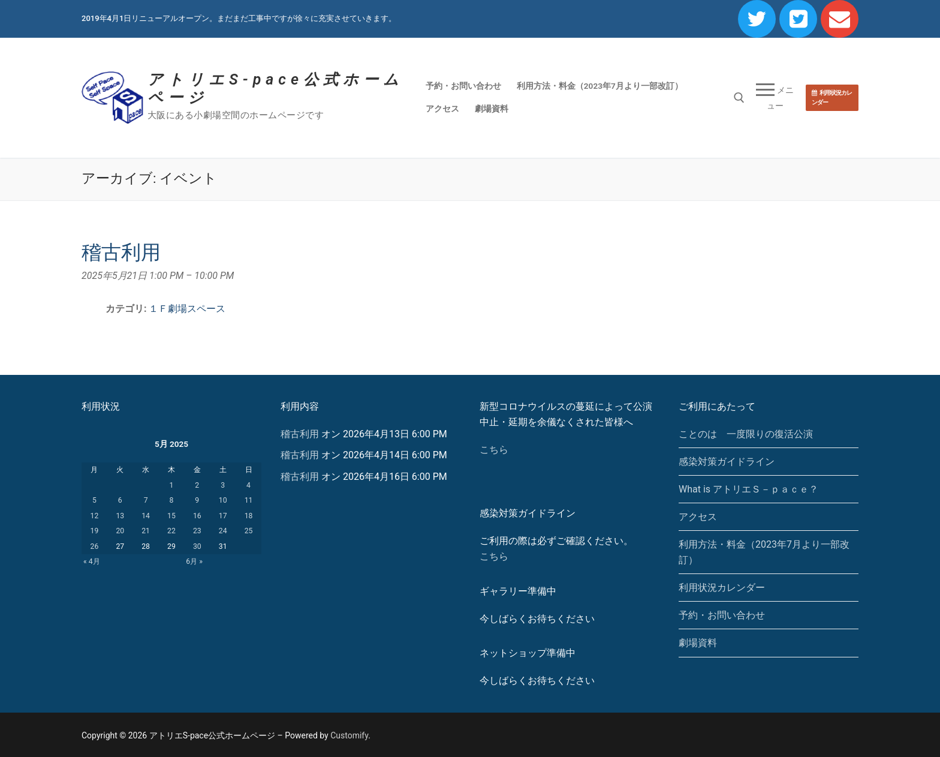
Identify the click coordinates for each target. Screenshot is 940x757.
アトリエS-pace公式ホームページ (275, 88)
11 (249, 500)
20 (120, 531)
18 (249, 516)
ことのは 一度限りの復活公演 (746, 434)
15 (171, 516)
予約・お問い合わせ (722, 615)
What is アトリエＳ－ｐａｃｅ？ (748, 489)
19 (95, 531)
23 (197, 531)
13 (120, 516)
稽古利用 (300, 434)
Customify (349, 735)
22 (171, 531)
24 (223, 531)
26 (95, 546)
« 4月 (91, 561)
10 (223, 500)
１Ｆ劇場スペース (187, 308)
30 (197, 546)
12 (95, 516)
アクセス (698, 516)
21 (145, 531)
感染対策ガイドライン (727, 461)
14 (145, 516)
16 (197, 516)
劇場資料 (698, 642)
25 (249, 531)
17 (223, 516)
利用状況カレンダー (832, 97)
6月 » (194, 561)
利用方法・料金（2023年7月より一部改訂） (764, 552)
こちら (494, 449)
